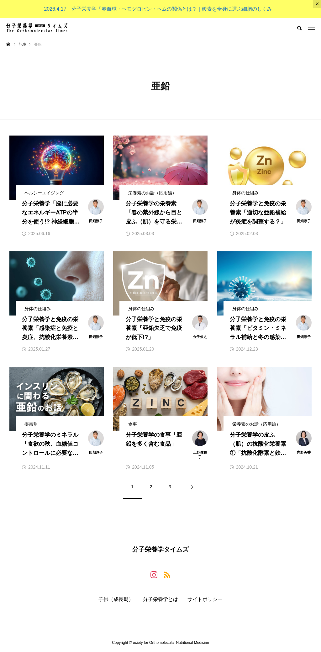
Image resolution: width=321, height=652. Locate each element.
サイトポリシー (205, 599)
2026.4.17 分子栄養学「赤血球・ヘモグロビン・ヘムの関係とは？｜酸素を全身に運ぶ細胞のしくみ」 (160, 9)
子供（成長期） (116, 599)
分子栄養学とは (160, 599)
